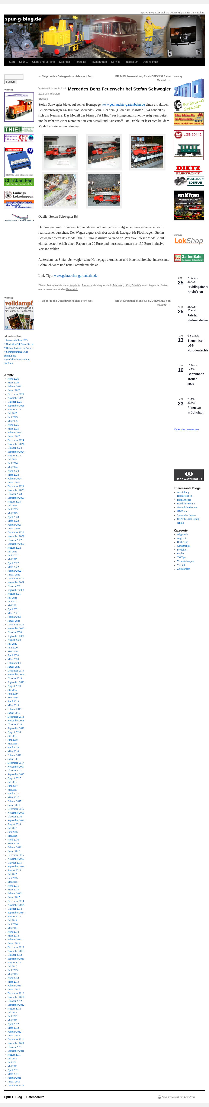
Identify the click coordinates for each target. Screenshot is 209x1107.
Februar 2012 (14, 1031)
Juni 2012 (13, 1016)
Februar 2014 (14, 939)
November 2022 (16, 536)
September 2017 (16, 774)
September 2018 (16, 728)
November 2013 (16, 951)
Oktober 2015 (15, 862)
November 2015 (16, 858)
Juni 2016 (13, 831)
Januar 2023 (14, 528)
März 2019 (13, 705)
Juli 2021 (12, 597)
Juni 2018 (13, 739)
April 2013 (13, 977)
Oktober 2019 (15, 678)
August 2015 (14, 870)
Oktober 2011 (15, 1047)
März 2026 (13, 382)
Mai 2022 (12, 559)
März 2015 (13, 889)
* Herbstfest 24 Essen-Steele (19, 344)
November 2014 (16, 904)
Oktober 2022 (15, 540)
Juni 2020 (13, 647)
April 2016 (13, 839)
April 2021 (13, 609)
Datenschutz (150, 61)
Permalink (72, 289)
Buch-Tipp (182, 541)
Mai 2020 (12, 651)
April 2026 (13, 378)
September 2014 (16, 912)
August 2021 (14, 593)
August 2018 (14, 732)
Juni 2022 (13, 555)
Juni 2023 (13, 509)
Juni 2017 (13, 785)
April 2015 (13, 885)
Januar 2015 (14, 897)
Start (12, 61)
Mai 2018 (12, 743)
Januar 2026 (14, 390)
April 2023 (13, 517)
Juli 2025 (12, 413)
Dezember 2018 (16, 716)
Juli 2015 (12, 874)
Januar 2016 (14, 851)
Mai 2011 (12, 1066)
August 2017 (14, 778)
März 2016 (13, 843)
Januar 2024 (14, 482)
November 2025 (16, 397)
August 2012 (14, 1008)
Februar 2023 (14, 524)
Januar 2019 (14, 712)
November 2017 (16, 766)
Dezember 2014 (16, 901)
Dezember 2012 (16, 993)
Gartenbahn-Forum (187, 507)
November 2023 (16, 490)
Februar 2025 (14, 432)
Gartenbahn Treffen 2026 (195, 378)
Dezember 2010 (16, 1085)
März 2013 (13, 981)
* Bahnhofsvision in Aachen (18, 348)
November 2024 (16, 444)
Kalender (64, 61)
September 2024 (16, 451)
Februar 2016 (14, 847)
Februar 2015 (14, 893)
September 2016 (16, 820)
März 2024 (13, 474)
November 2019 (16, 674)
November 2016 (16, 812)
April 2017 (13, 793)
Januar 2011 (14, 1081)
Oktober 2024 (15, 447)
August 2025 (14, 409)
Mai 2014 (12, 927)
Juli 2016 (12, 828)
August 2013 (14, 962)
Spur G (23, 61)
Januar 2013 (14, 989)
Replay (180, 553)
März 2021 (13, 613)
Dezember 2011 (16, 1039)
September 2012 (16, 1004)
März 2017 (13, 797)
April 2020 (13, 655)
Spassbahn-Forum (186, 515)
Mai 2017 (12, 789)
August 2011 (14, 1054)
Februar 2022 (14, 570)
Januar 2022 (14, 574)
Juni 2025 (13, 417)
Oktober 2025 (15, 401)
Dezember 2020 (16, 624)
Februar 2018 (14, 755)
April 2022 (13, 563)
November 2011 (16, 1043)
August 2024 (14, 455)
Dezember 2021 (16, 578)
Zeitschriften (183, 568)
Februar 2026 (14, 386)
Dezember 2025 (16, 394)
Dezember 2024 (16, 440)
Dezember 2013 (16, 947)
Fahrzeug (117, 285)
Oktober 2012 (15, 1000)
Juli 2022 (12, 551)
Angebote (74, 285)
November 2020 (16, 628)
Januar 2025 (14, 436)
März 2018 (13, 751)
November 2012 (16, 997)
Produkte (87, 285)
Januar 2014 (14, 943)
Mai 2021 (12, 605)
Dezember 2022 (16, 532)
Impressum (131, 61)
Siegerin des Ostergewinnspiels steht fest (65, 76)
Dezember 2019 (16, 670)
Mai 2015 (12, 881)
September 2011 (16, 1050)
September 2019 (16, 682)
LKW (127, 285)
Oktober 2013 (15, 954)
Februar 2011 (14, 1077)
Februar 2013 (14, 985)
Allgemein (182, 534)
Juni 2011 (13, 1062)
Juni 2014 (13, 924)
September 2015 (16, 866)
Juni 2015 (13, 878)
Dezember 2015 (16, 855)
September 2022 (16, 543)
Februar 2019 (14, 709)
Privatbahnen (99, 61)
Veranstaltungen (185, 561)
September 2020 (16, 636)
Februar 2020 (14, 662)
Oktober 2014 (15, 908)
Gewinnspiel (183, 545)
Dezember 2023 (16, 486)
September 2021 (16, 589)
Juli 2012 (12, 1012)
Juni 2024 (13, 463)
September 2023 (16, 497)
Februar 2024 (14, 478)
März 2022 (13, 566)
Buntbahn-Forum (186, 503)
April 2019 (13, 701)
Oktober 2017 (15, 770)
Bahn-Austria (184, 499)
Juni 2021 (13, 601)
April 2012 (13, 1024)
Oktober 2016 (15, 816)
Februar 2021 (14, 616)
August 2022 (14, 547)
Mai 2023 (12, 513)
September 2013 (16, 958)
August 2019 (14, 686)
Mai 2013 (12, 974)
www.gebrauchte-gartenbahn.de (123, 104)
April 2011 (13, 1070)
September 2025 (16, 405)
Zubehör (136, 285)
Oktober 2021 (15, 586)
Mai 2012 (12, 1020)
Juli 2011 (12, 1058)
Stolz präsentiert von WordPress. (179, 1096)
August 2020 (14, 639)
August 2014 (14, 916)
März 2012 (13, 1027)
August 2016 (14, 824)
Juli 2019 (12, 689)
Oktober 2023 (15, 493)
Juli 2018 (12, 735)
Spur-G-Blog (13, 1097)
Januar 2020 (14, 666)
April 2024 (13, 470)
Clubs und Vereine (43, 61)
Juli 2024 (12, 459)
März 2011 (13, 1073)
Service (115, 61)
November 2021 (16, 582)
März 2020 (13, 659)
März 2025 (13, 428)
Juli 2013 (12, 966)
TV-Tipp (181, 557)
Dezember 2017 (16, 762)
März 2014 (13, 935)
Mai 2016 (12, 835)
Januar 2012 (14, 1035)
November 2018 (16, 720)
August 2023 (14, 501)
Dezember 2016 (16, 808)
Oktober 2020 (15, 632)
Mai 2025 (12, 420)
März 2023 (13, 520)
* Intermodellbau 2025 (16, 340)
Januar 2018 (14, 758)
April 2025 (13, 424)
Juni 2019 (13, 693)
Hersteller (80, 61)
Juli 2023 (12, 505)
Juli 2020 (12, 643)
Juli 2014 (12, 920)
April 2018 (13, 747)
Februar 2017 (14, 801)
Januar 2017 (14, 805)
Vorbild (181, 565)
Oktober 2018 (15, 724)
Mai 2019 (12, 697)
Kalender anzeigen (186, 429)
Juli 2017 (12, 782)
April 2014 (13, 931)
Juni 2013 (13, 970)
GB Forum (182, 511)
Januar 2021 (14, 620)
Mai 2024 (12, 467)
